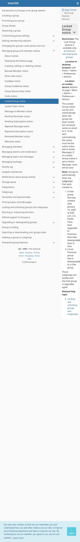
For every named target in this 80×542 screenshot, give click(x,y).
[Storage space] (29, 182)
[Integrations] (29, 187)
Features (29, 252)
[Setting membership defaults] (29, 40)
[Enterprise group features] (29, 242)
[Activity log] (29, 166)
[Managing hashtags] (29, 161)
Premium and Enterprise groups (69, 54)
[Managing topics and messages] (29, 156)
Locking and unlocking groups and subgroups (72, 306)
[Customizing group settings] (29, 35)
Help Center (69, 9)
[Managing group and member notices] (29, 51)
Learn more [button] (18, 538)
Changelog (29, 256)
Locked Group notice (67, 29)
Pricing (36, 252)
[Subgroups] (29, 192)
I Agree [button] (71, 531)
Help (29, 259)
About (21, 252)
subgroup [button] (67, 181)
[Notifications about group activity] (29, 177)
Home (21, 256)
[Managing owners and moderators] (29, 151)
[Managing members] (29, 146)
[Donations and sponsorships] (29, 197)
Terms (37, 256)
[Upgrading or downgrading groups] (29, 222)
